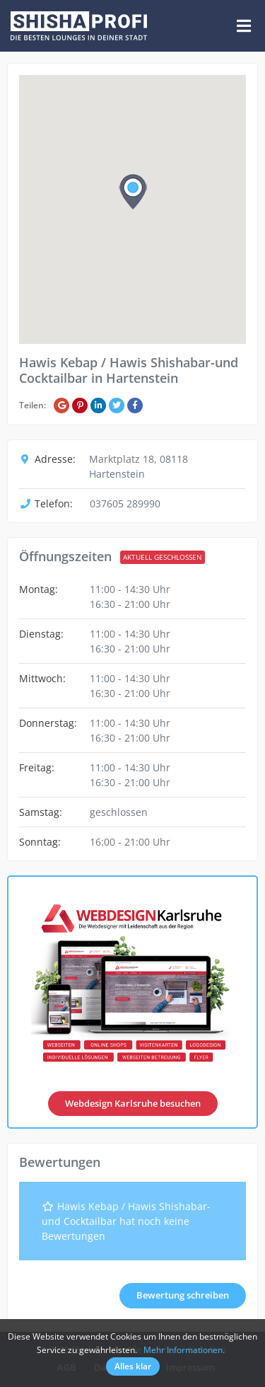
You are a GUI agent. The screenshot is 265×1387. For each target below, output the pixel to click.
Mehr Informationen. (184, 1350)
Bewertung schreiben (182, 1295)
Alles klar (132, 1366)
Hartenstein (117, 473)
